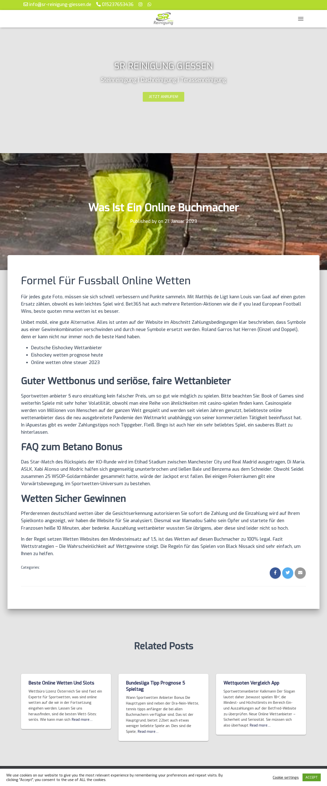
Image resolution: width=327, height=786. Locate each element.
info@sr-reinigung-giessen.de (57, 4)
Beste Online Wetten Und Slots (61, 683)
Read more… (82, 719)
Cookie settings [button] (286, 777)
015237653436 (115, 4)
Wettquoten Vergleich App (251, 683)
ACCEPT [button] (312, 777)
